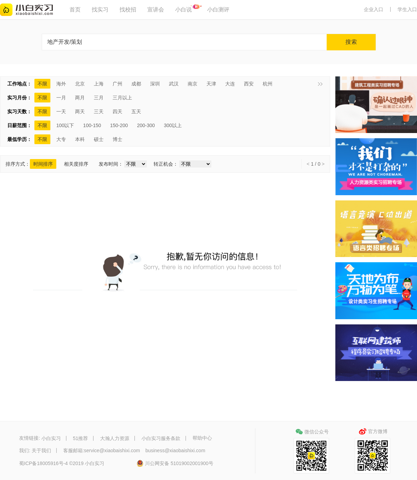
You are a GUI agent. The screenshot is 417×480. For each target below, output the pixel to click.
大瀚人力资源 (114, 438)
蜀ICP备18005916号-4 (43, 463)
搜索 (351, 42)
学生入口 (407, 9)
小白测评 (218, 10)
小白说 (183, 10)
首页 (75, 10)
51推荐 (80, 438)
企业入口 (373, 9)
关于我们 (41, 450)
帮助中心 (202, 438)
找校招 (128, 10)
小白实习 (51, 438)
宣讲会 (155, 10)
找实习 (100, 10)
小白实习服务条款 (160, 438)
